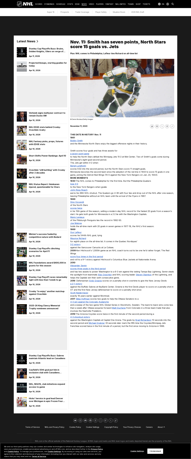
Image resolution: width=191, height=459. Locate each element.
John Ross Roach (78, 190)
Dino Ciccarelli (77, 202)
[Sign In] (167, 4)
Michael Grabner (97, 323)
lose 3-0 (74, 184)
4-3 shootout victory (80, 317)
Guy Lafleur (76, 232)
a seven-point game (79, 153)
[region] (95, 451)
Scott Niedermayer (79, 293)
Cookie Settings (54, 451)
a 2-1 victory (76, 283)
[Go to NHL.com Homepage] (25, 4)
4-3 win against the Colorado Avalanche (89, 302)
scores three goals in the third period (88, 268)
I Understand (155, 451)
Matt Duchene (119, 308)
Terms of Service (39, 456)
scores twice (76, 208)
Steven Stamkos (144, 274)
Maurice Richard (78, 238)
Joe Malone (76, 223)
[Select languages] (161, 4)
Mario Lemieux (77, 217)
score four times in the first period (86, 256)
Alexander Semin (78, 265)
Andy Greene (95, 280)
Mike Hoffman (83, 299)
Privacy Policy (97, 449)
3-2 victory (75, 244)
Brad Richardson (143, 320)
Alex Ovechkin (105, 274)
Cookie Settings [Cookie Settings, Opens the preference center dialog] (137, 451)
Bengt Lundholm (78, 166)
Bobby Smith (76, 140)
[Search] (172, 4)
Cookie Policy (13, 451)
